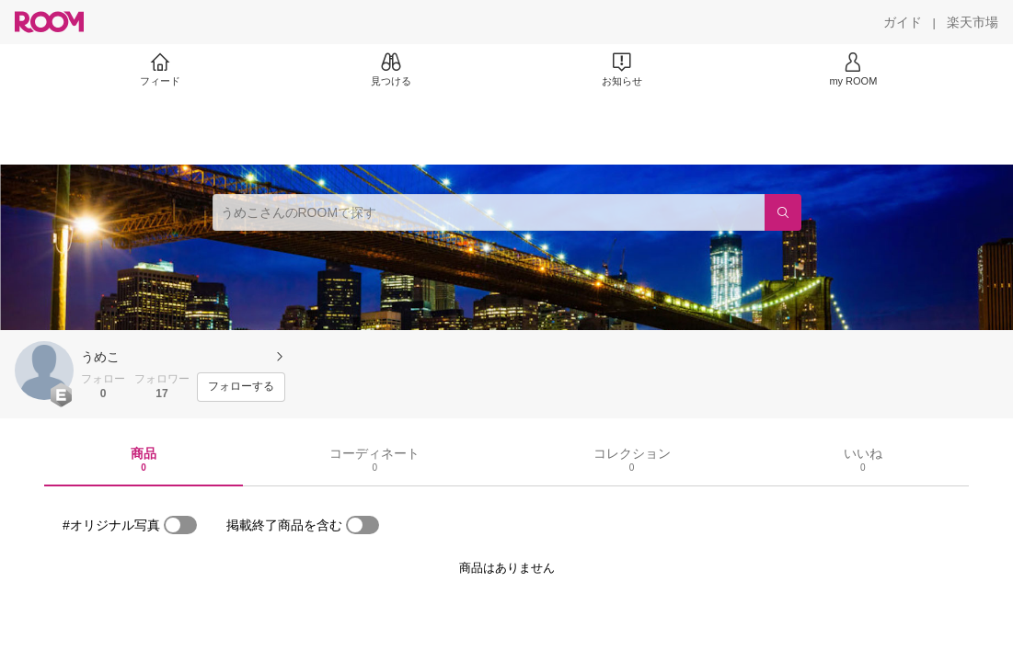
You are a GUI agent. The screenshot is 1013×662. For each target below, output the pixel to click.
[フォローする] (241, 387)
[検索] (783, 212)
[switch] (180, 525)
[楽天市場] (972, 22)
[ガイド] (902, 22)
